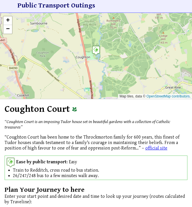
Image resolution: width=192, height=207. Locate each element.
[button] (96, 50)
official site (156, 148)
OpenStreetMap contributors (168, 96)
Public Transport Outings (56, 5)
